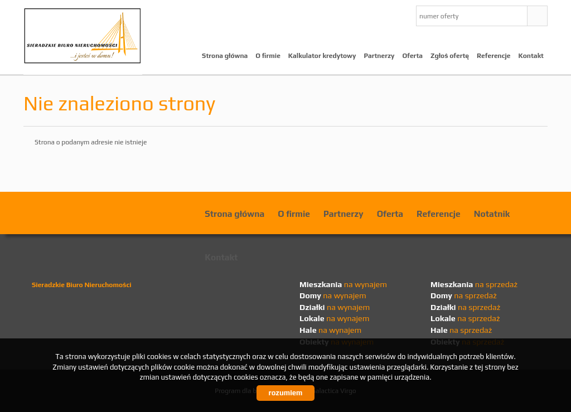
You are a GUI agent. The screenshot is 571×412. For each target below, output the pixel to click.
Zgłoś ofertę (449, 56)
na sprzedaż (473, 284)
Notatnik (492, 214)
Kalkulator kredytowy (322, 56)
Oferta (413, 56)
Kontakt (531, 56)
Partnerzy (379, 56)
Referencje (493, 56)
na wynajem (343, 284)
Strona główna (225, 56)
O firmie (267, 56)
